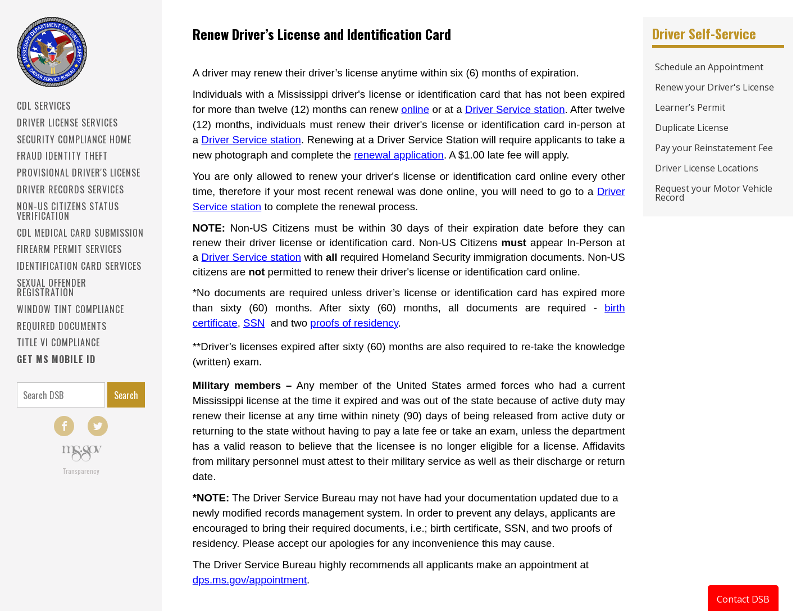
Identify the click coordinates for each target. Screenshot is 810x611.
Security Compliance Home (74, 139)
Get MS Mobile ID (56, 359)
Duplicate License (692, 127)
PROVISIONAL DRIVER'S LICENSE (78, 172)
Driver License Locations (706, 168)
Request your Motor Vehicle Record (713, 192)
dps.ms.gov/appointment (250, 580)
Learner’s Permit (690, 107)
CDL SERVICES (44, 105)
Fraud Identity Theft (62, 155)
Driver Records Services (70, 189)
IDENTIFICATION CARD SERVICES (79, 266)
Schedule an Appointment (709, 67)
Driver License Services (67, 122)
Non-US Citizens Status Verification (68, 211)
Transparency (80, 471)
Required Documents (62, 326)
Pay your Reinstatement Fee (714, 148)
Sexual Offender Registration (52, 287)
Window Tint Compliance (70, 309)
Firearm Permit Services (69, 249)
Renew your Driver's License (714, 87)
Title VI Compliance (58, 342)
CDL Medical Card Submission (80, 232)
